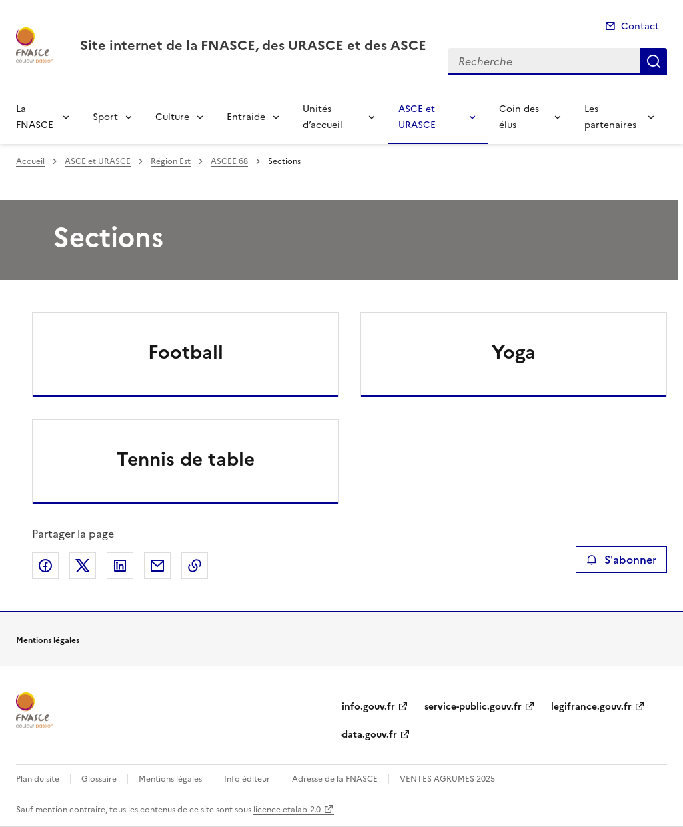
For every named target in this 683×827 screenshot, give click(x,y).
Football (185, 352)
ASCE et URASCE (417, 117)
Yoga (514, 352)
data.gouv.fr (369, 735)
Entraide (246, 117)
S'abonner (621, 560)
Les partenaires (610, 117)
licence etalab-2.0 (287, 810)
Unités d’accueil (323, 117)
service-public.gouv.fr (473, 707)
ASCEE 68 (229, 161)
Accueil (30, 161)
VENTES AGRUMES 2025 (447, 779)
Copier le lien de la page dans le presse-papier (194, 565)
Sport (105, 117)
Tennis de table (186, 459)
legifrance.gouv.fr (591, 707)
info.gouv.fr (368, 707)
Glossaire (99, 779)
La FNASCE (34, 117)
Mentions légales (170, 779)
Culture (172, 117)
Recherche (653, 61)
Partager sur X (82, 565)
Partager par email (157, 565)
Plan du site (37, 779)
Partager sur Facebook (45, 565)
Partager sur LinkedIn (120, 565)
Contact (640, 26)
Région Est (171, 161)
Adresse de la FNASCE (335, 779)
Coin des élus (519, 117)
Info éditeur (247, 779)
